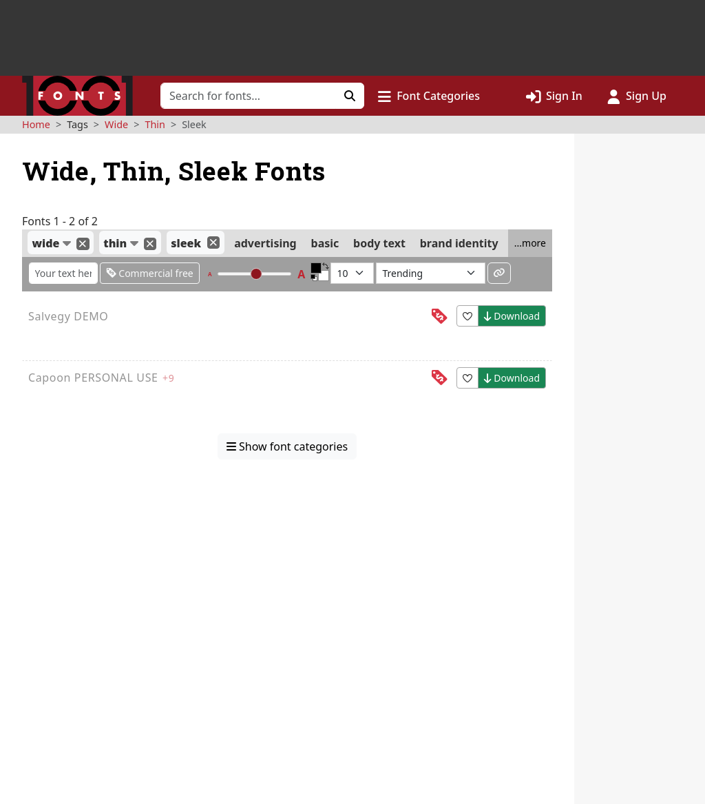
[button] (429, 96)
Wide (116, 124)
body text (379, 243)
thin (115, 243)
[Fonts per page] (352, 273)
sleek (186, 243)
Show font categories (287, 446)
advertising (265, 243)
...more (530, 242)
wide (45, 243)
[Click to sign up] (637, 96)
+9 (168, 377)
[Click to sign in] (554, 96)
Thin (155, 124)
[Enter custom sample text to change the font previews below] (63, 273)
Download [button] (512, 315)
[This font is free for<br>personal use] (439, 316)
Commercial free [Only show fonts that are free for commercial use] (149, 273)
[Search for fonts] (248, 96)
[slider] (256, 274)
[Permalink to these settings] (499, 273)
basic (325, 243)
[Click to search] (349, 96)
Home (36, 124)
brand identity (459, 243)
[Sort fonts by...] (430, 273)
